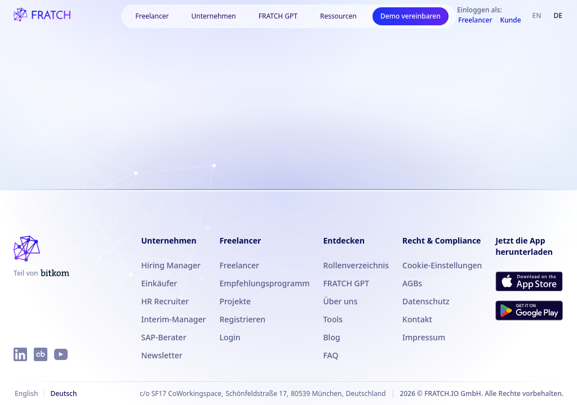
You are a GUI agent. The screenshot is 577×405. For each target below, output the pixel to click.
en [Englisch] (537, 15)
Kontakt (417, 319)
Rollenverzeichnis (356, 265)
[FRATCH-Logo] (42, 16)
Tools (333, 319)
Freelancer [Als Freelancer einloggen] (475, 20)
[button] (151, 16)
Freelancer (239, 265)
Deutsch (63, 393)
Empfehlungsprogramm (264, 283)
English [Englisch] (26, 393)
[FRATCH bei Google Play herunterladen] (529, 310)
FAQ (330, 355)
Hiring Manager (171, 265)
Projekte (235, 301)
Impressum (423, 337)
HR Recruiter (165, 301)
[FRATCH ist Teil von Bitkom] (41, 273)
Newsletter (162, 355)
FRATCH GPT (278, 16)
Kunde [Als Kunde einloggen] (510, 20)
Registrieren (242, 319)
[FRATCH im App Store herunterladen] (529, 281)
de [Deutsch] (558, 15)
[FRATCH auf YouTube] (61, 354)
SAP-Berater (164, 337)
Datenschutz (426, 301)
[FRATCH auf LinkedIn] (20, 354)
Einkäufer (159, 283)
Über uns (340, 301)
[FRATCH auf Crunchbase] (40, 354)
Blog (331, 337)
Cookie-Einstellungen (442, 265)
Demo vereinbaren (410, 16)
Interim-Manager (173, 319)
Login (229, 337)
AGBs (412, 283)
